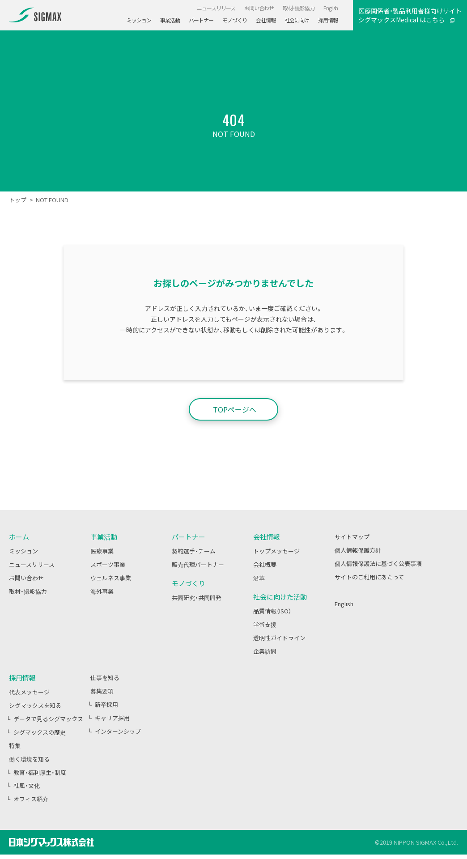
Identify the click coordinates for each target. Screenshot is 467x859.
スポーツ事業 (107, 564)
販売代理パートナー (198, 564)
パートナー (201, 20)
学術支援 (264, 624)
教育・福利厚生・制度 (39, 772)
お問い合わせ (26, 578)
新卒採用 (106, 704)
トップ (17, 200)
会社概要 (264, 564)
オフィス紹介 (30, 799)
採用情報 (22, 678)
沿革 (259, 578)
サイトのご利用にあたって (369, 577)
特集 (15, 745)
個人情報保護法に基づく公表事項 (378, 563)
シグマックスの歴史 (39, 732)
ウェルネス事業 (110, 578)
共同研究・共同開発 (196, 597)
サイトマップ (352, 536)
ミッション (23, 551)
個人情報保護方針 (358, 550)
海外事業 (102, 591)
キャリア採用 (112, 718)
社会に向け (296, 20)
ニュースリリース (32, 564)
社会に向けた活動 (280, 597)
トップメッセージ (276, 551)
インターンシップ (118, 731)
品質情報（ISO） (272, 611)
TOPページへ (234, 409)
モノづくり (234, 20)
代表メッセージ (29, 692)
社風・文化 (26, 785)
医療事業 (102, 551)
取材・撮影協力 (28, 591)
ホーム (19, 537)
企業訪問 (264, 651)
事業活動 (170, 20)
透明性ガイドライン (279, 638)
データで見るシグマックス (48, 718)
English (344, 604)
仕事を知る (104, 677)
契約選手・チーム (194, 551)
